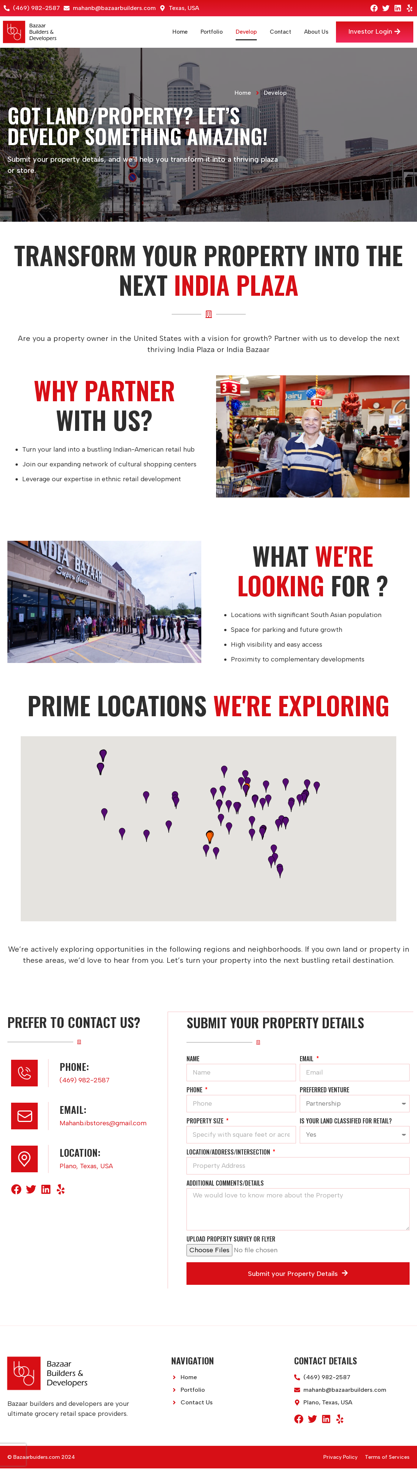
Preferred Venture (324, 1093)
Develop (241, 32)
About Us (312, 32)
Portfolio (207, 32)
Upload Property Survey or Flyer (230, 1242)
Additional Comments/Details (225, 1186)
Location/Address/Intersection (229, 1155)
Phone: (74, 1069)
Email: (73, 1112)
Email (307, 1062)
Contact (276, 32)
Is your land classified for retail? (346, 1124)
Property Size (205, 1124)
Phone (195, 1093)
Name (192, 1062)
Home (175, 32)
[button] (209, 838)
